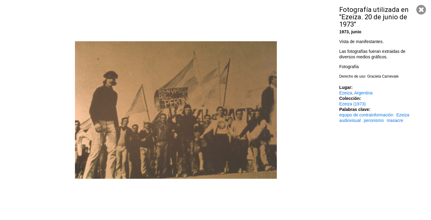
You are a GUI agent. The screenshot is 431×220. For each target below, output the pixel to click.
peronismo (374, 120)
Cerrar (421, 9)
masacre (395, 120)
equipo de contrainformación (366, 114)
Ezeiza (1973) (352, 103)
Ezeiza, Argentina (356, 92)
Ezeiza (402, 114)
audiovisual (350, 120)
